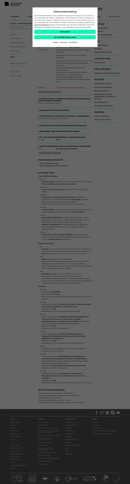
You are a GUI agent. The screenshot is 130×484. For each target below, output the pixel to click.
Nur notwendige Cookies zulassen (65, 37)
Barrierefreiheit (73, 42)
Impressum (56, 42)
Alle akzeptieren (65, 32)
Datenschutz (63, 42)
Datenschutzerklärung (41, 25)
